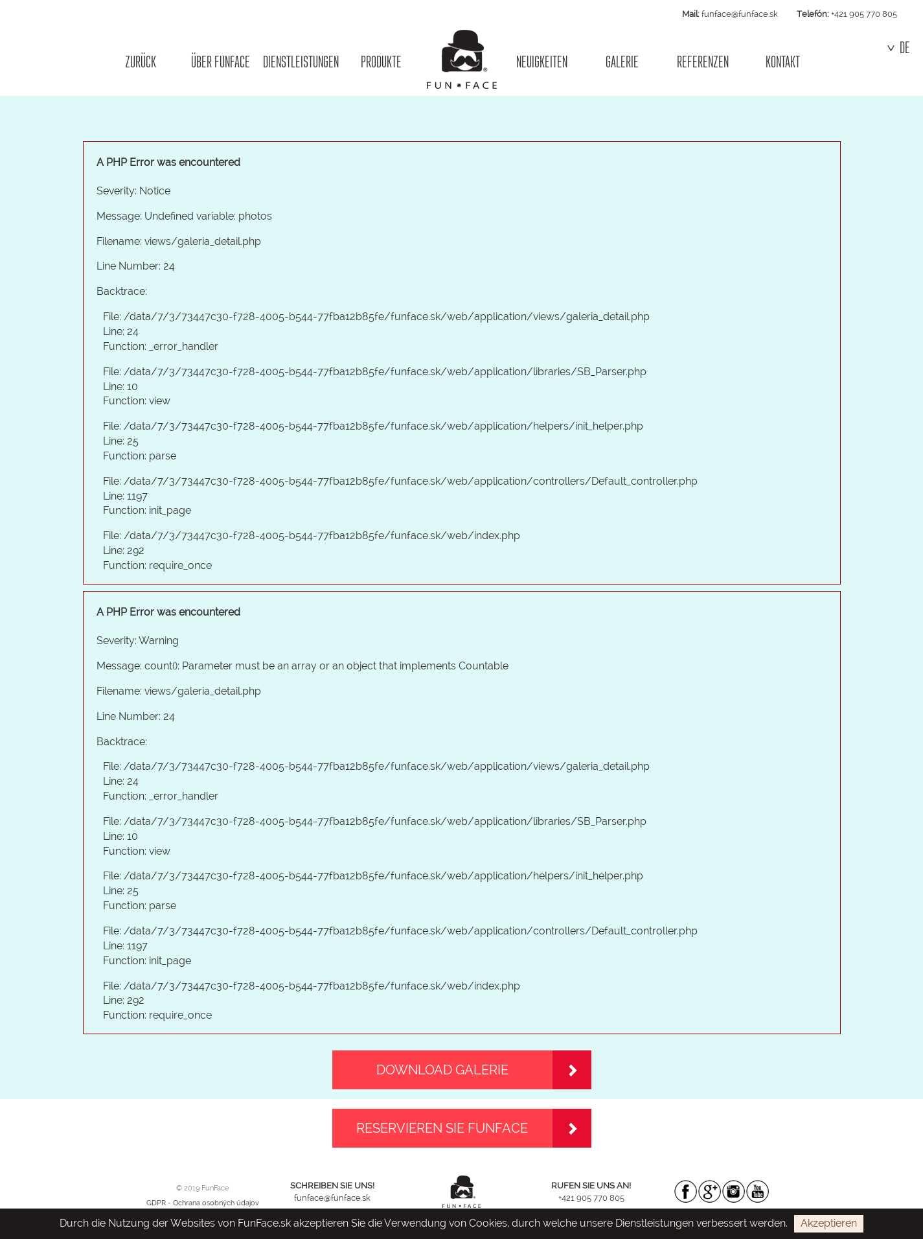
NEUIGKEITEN (541, 61)
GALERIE (622, 61)
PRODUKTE (381, 61)
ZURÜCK (140, 61)
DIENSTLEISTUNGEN (301, 61)
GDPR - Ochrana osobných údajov (202, 1203)
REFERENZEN (703, 61)
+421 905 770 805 (864, 14)
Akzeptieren (829, 1223)
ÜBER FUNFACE (220, 61)
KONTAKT (783, 61)
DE (898, 48)
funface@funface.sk (739, 14)
